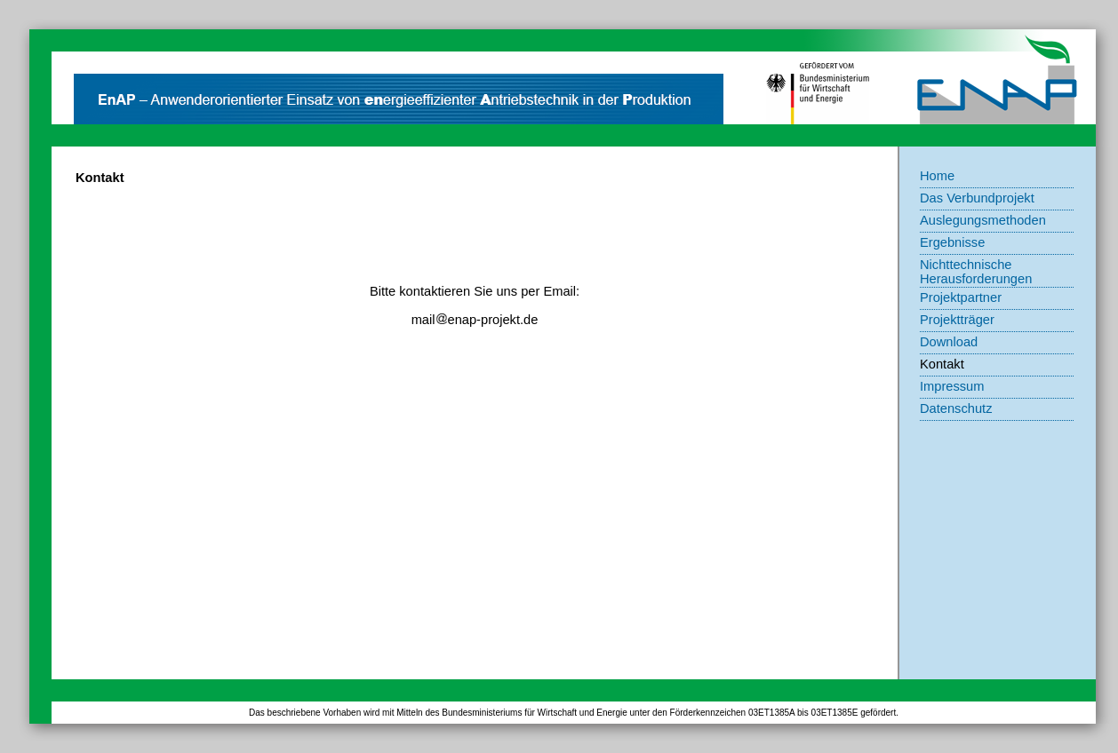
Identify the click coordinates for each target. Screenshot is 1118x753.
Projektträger (957, 320)
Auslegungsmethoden (983, 220)
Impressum (952, 386)
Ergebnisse (952, 242)
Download (949, 342)
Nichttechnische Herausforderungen (976, 272)
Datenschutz (956, 408)
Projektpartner (961, 297)
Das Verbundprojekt (977, 198)
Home (937, 176)
